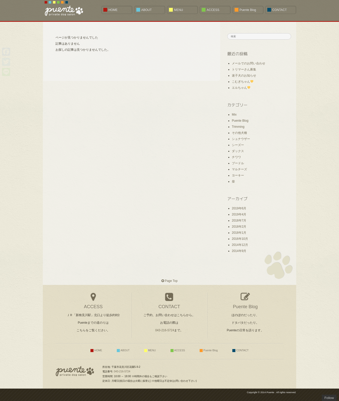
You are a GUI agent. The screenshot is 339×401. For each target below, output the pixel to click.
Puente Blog (240, 120)
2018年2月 (239, 226)
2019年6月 (239, 208)
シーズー (238, 145)
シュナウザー (241, 139)
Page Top (169, 281)
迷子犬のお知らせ (244, 75)
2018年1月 (239, 232)
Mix (234, 114)
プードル (238, 163)
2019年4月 (239, 214)
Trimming (238, 127)
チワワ (236, 157)
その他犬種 (239, 133)
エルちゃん (241, 87)
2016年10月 (240, 239)
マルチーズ (239, 169)
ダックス (238, 151)
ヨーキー (238, 175)
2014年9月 (239, 251)
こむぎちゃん (242, 81)
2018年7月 (239, 220)
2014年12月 (240, 245)
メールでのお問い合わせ (248, 63)
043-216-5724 (164, 330)
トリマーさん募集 (244, 69)
